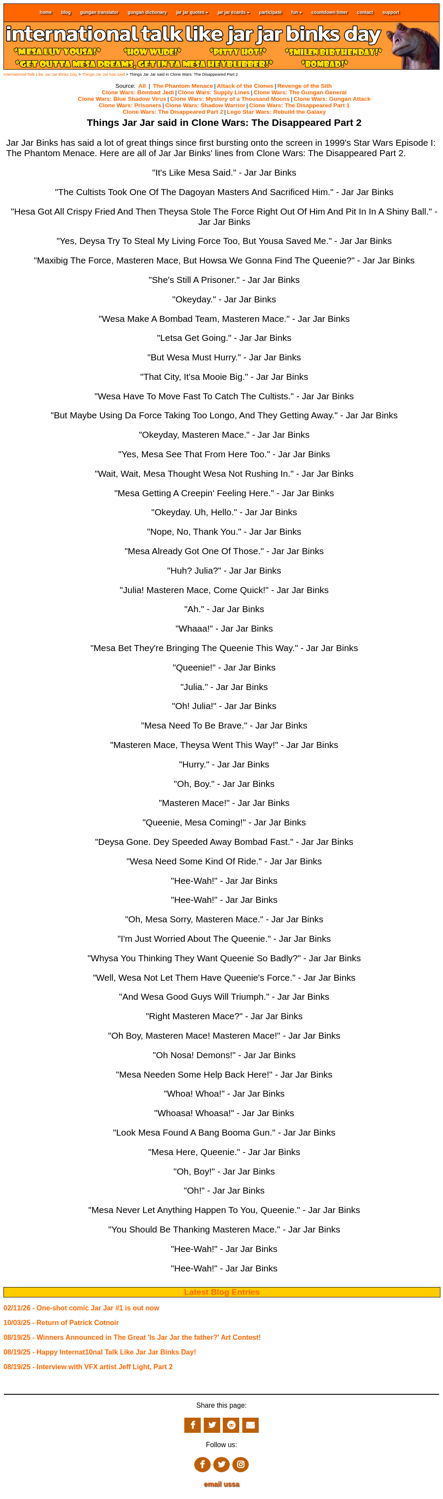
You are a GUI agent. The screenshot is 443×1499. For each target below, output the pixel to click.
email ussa (221, 1484)
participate (270, 12)
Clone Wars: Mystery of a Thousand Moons (230, 99)
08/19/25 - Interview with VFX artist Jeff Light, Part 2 (88, 1367)
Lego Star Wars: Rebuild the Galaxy (276, 112)
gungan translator (99, 12)
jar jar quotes (192, 12)
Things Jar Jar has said (103, 74)
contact (365, 12)
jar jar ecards (234, 12)
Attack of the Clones (245, 86)
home (46, 12)
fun (296, 12)
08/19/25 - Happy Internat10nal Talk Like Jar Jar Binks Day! (99, 1352)
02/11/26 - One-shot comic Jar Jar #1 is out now (81, 1308)
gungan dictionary (147, 12)
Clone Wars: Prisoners (130, 105)
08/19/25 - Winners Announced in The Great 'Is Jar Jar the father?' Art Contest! (132, 1337)
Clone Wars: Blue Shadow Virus (122, 99)
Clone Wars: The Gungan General (300, 92)
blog (66, 12)
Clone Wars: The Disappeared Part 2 (172, 112)
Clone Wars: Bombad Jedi (138, 92)
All (142, 86)
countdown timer (329, 12)
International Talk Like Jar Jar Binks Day (40, 74)
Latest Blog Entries (222, 1292)
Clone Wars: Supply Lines (214, 92)
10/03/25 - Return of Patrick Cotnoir (61, 1322)
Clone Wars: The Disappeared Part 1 (299, 105)
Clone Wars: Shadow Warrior (205, 105)
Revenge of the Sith (304, 86)
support (390, 12)
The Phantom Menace (183, 86)
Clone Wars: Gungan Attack (332, 99)
